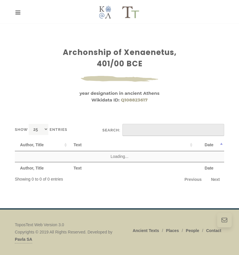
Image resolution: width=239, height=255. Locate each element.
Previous (193, 179)
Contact (213, 230)
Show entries (41, 129)
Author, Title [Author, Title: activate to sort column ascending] (32, 144)
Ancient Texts (146, 230)
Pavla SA (23, 239)
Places (172, 230)
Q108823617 (134, 100)
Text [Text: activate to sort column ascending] (78, 144)
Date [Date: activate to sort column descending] (209, 144)
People (192, 230)
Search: (163, 130)
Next (215, 179)
